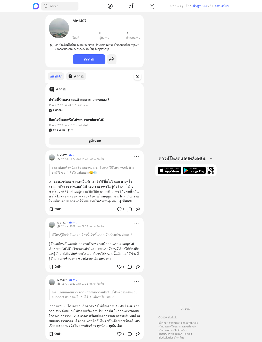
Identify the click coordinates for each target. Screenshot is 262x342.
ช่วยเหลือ (174, 323)
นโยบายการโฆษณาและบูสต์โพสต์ (176, 326)
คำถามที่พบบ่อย (189, 323)
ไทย (182, 337)
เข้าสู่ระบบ (199, 6)
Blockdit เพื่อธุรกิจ (168, 337)
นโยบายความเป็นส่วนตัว (171, 330)
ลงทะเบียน (221, 6)
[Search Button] (45, 6)
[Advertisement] (186, 242)
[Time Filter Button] (140, 76)
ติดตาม (89, 59)
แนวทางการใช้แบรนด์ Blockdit (175, 334)
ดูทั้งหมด (94, 140)
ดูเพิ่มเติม (125, 201)
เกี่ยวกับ (162, 323)
